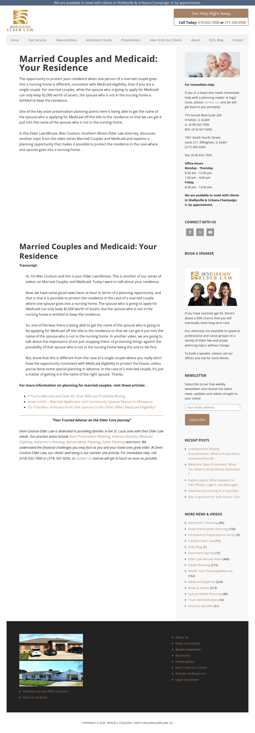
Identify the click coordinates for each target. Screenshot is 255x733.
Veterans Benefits (124, 436)
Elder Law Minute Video (205, 558)
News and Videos (187, 643)
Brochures (182, 655)
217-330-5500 (235, 22)
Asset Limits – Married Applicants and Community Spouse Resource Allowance (90, 401)
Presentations (185, 661)
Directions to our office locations (46, 691)
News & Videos (198, 587)
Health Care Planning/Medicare (210, 570)
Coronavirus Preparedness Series (211, 534)
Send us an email (35, 697)
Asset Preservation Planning (89, 436)
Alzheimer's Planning (203, 522)
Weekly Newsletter (188, 649)
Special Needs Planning (83, 442)
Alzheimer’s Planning (49, 442)
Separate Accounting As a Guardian (213, 490)
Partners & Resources (190, 673)
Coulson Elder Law (201, 540)
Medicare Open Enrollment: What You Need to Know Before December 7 (214, 468)
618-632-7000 (208, 22)
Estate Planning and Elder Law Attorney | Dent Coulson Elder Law (24, 20)
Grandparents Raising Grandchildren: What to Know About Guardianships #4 (214, 453)
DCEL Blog (195, 546)
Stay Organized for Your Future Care (214, 496)
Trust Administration (203, 599)
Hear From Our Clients (191, 667)
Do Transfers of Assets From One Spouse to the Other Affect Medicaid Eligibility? (92, 407)
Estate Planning (113, 442)
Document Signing (201, 552)
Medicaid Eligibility (201, 581)
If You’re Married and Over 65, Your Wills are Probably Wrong (76, 396)
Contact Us (84, 458)
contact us (211, 102)
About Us (181, 637)
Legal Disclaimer (187, 679)
